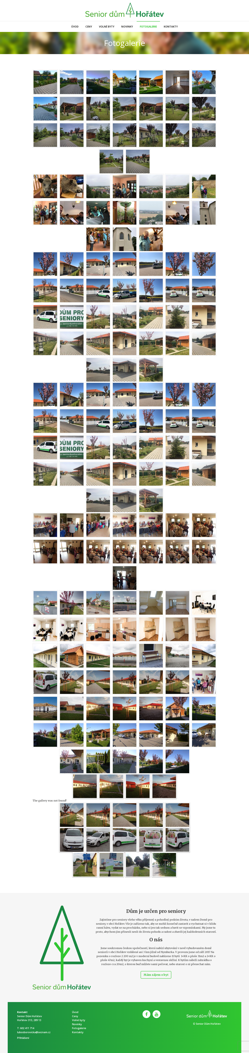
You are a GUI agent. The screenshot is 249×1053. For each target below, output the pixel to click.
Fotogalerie (148, 26)
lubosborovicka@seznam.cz (33, 1032)
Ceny (88, 26)
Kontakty (171, 26)
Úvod (74, 26)
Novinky (127, 26)
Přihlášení (23, 1038)
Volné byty (106, 26)
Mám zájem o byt (155, 975)
